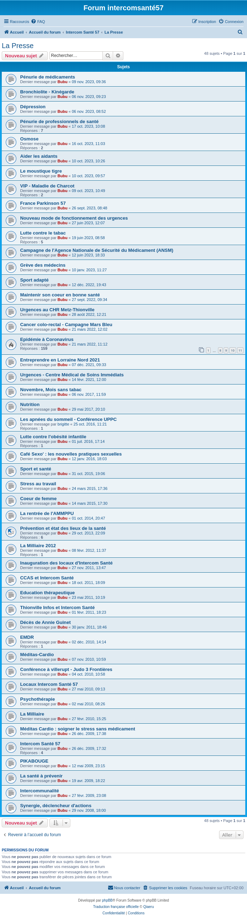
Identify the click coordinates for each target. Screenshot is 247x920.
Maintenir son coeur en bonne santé (60, 294)
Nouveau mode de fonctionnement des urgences (74, 218)
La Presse (18, 46)
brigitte (63, 424)
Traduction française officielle (116, 907)
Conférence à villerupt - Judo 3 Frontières (66, 669)
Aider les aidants (39, 156)
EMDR (27, 637)
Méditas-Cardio (37, 654)
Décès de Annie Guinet (45, 622)
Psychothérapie (37, 699)
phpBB (107, 900)
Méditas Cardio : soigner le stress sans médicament (77, 728)
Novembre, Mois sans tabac (51, 389)
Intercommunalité (39, 790)
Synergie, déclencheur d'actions (56, 805)
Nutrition (30, 404)
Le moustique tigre (41, 171)
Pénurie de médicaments (47, 77)
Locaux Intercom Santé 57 (49, 684)
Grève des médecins (42, 265)
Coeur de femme (38, 498)
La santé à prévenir (41, 776)
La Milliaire (32, 714)
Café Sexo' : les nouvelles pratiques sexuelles (71, 454)
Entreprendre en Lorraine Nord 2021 (60, 360)
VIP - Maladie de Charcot (47, 186)
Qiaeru (148, 907)
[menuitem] (38, 21)
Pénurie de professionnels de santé (59, 121)
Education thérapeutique (47, 592)
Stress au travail (38, 483)
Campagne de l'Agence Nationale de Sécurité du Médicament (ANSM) (96, 250)
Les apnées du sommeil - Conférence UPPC (68, 419)
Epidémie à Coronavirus (46, 339)
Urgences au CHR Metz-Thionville (57, 309)
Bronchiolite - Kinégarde (47, 91)
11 (240, 350)
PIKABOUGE (34, 761)
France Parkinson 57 (43, 203)
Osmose (29, 138)
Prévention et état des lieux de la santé (63, 528)
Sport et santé (35, 468)
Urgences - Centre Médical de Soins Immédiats (72, 374)
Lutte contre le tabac (43, 233)
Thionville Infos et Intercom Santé (57, 607)
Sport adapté (34, 280)
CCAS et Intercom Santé (47, 577)
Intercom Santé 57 (40, 743)
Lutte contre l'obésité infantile (53, 436)
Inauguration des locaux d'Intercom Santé (66, 563)
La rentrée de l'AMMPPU (47, 513)
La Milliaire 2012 (38, 545)
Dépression (33, 106)
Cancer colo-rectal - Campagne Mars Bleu (66, 324)
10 (232, 350)
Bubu (62, 82)
